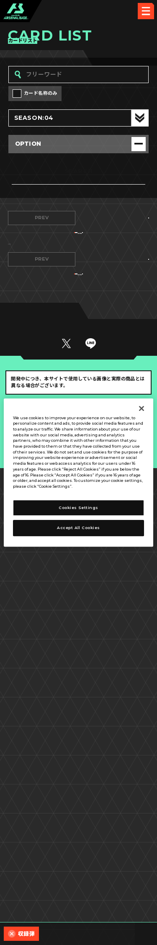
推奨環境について (42, 875)
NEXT (115, 217)
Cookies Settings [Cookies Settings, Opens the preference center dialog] (78, 507)
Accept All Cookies (78, 528)
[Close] (141, 408)
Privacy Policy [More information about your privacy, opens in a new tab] (89, 486)
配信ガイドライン (78, 909)
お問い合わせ (115, 892)
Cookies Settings (115, 875)
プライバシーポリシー (42, 892)
